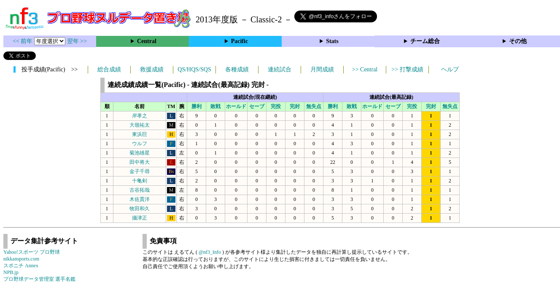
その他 (518, 41)
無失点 (313, 106)
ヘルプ (450, 69)
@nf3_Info (210, 252)
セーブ (256, 106)
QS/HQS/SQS (194, 69)
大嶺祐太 (139, 125)
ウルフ (139, 144)
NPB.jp (11, 272)
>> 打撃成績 (407, 69)
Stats (332, 41)
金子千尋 (139, 171)
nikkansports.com (21, 259)
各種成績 (237, 69)
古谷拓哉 (139, 190)
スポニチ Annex (20, 266)
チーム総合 (425, 41)
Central (146, 41)
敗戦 (215, 106)
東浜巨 (139, 134)
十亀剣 (139, 181)
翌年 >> (77, 41)
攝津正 (139, 218)
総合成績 (109, 69)
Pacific (239, 41)
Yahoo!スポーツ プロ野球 (31, 252)
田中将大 (139, 162)
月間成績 (322, 69)
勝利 (196, 106)
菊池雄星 (139, 153)
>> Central (365, 69)
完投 (276, 106)
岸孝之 (139, 116)
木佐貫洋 (139, 199)
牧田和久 (139, 209)
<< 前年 (23, 41)
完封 (295, 106)
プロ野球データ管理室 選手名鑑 (39, 279)
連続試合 (279, 69)
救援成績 (152, 69)
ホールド (236, 106)
